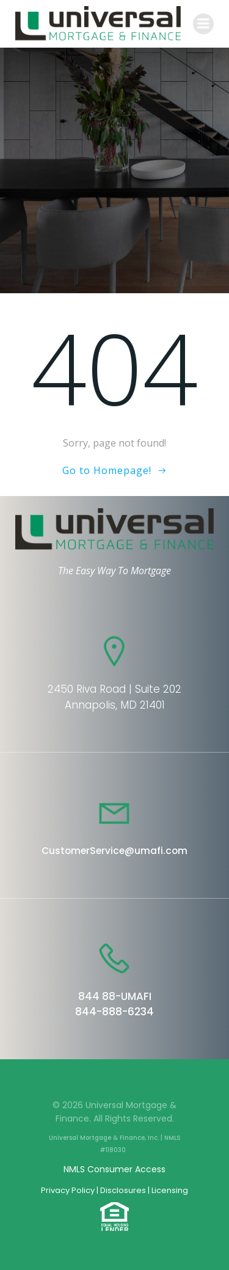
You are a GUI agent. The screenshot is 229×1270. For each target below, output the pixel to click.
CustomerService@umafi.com (114, 850)
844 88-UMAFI (114, 996)
